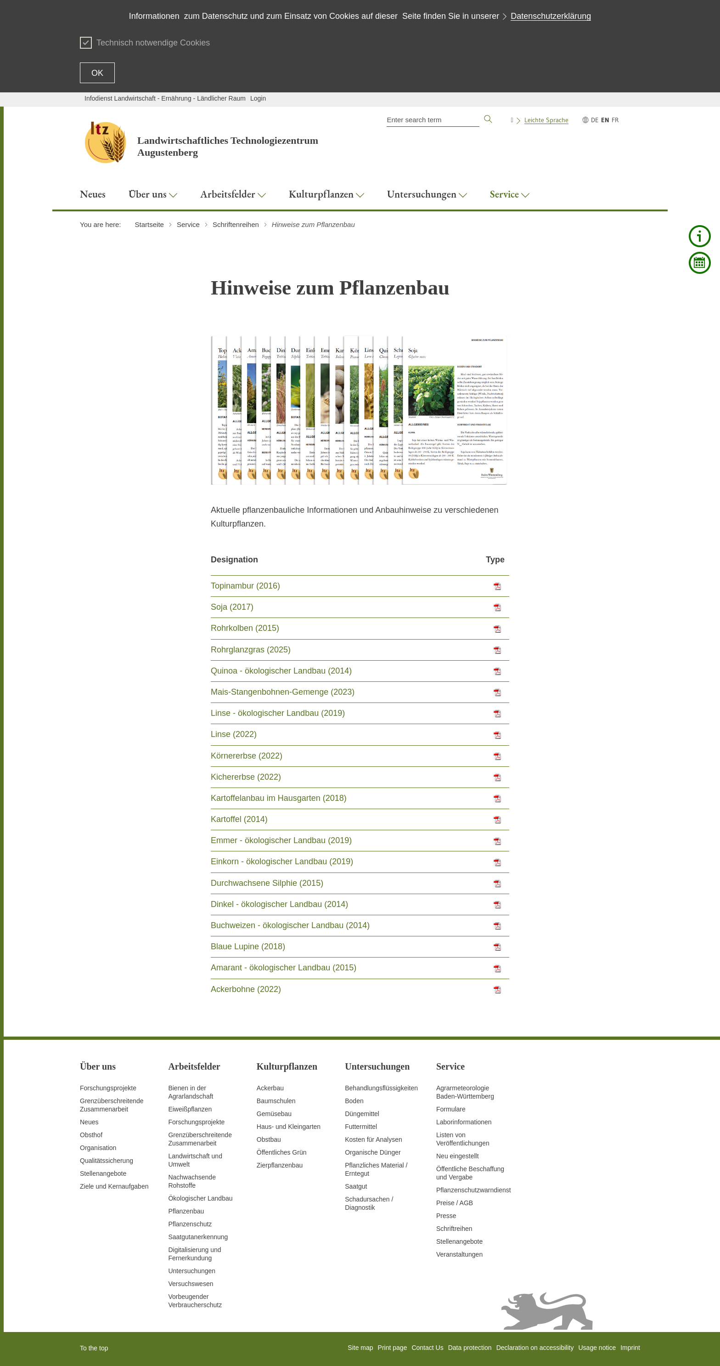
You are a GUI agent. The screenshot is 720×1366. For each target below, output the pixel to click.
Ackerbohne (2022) (246, 989)
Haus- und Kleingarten (289, 1126)
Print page (392, 1347)
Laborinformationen (464, 1122)
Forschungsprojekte (108, 1088)
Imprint (630, 1347)
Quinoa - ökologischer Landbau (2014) (281, 670)
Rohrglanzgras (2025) (251, 649)
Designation (234, 559)
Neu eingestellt (457, 1156)
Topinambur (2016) (245, 585)
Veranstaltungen (459, 1254)
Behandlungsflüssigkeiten (381, 1088)
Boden (354, 1101)
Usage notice (597, 1347)
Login (258, 98)
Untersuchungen (191, 1271)
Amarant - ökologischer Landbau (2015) (283, 967)
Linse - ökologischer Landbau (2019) (278, 713)
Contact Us (427, 1347)
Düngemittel (362, 1113)
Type (495, 559)
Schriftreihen (454, 1228)
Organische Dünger (372, 1152)
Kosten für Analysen (373, 1139)
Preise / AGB (454, 1203)
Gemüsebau (274, 1113)
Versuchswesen (190, 1283)
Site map (360, 1347)
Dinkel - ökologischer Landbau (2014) (279, 904)
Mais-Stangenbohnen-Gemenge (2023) (282, 692)
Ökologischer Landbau (200, 1198)
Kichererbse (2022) (246, 777)
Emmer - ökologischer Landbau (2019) (281, 840)
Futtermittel (361, 1126)
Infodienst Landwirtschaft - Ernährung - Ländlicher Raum (165, 98)
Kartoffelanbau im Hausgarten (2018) (279, 798)
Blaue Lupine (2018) (248, 946)
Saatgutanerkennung (198, 1237)
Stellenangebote (103, 1173)
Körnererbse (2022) (246, 755)
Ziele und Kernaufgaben (114, 1186)
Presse (446, 1215)
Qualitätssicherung (106, 1160)
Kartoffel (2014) (239, 819)
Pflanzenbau (186, 1211)
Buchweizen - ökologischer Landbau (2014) (290, 925)
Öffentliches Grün (282, 1152)
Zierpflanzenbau (280, 1165)
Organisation (98, 1147)
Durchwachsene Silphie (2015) (267, 883)
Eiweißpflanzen (190, 1109)
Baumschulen (276, 1101)
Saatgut (356, 1186)
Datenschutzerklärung (551, 16)
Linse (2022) (234, 734)
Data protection (470, 1347)
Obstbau (269, 1139)
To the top (94, 1348)
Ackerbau (270, 1088)
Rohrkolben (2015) (245, 628)
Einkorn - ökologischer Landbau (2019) (282, 861)
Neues (89, 1122)
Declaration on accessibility (535, 1347)
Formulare (451, 1109)
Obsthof (91, 1135)
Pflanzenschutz (190, 1224)
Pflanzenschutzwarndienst (473, 1190)
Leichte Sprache (546, 120)
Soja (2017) (232, 607)
